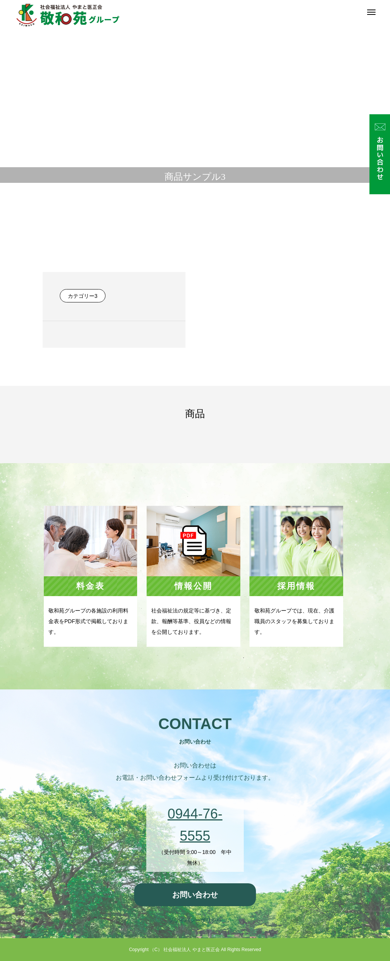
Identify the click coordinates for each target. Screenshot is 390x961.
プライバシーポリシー (195, 920)
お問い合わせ (195, 895)
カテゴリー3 (83, 296)
